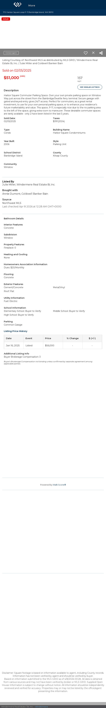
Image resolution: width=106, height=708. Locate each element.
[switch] (86, 53)
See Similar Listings (90, 87)
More (31, 5)
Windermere (41, 706)
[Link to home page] (17, 4)
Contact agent (11, 53)
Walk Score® (59, 484)
